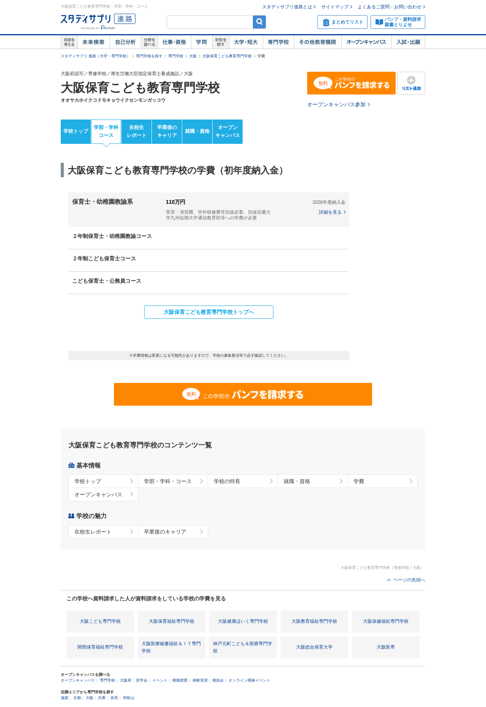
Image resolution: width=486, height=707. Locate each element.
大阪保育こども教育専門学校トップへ (209, 312)
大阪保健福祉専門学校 (386, 621)
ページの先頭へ (409, 580)
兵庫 (102, 698)
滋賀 (64, 698)
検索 (259, 21)
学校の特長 (227, 481)
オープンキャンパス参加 (336, 104)
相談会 (218, 680)
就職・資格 (197, 131)
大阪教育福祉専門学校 (314, 621)
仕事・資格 (174, 42)
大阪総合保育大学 (314, 647)
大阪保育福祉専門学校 (171, 621)
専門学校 (278, 42)
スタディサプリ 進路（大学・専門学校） (95, 56)
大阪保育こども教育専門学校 (227, 56)
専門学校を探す (149, 56)
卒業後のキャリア (167, 131)
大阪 (193, 56)
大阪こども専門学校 (100, 621)
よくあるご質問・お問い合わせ (389, 6)
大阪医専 (386, 647)
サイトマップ (335, 6)
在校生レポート (137, 131)
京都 (77, 698)
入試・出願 (408, 42)
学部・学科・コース (168, 481)
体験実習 (200, 680)
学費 (358, 481)
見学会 (141, 680)
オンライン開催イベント (249, 680)
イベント (159, 680)
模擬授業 (180, 680)
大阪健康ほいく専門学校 (243, 621)
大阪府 (125, 680)
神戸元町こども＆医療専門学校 (242, 647)
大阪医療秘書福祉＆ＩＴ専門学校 (171, 647)
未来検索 (93, 42)
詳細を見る (330, 212)
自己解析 (125, 42)
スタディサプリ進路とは (287, 6)
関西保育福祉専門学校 (100, 647)
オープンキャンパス (366, 42)
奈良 (114, 698)
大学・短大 (246, 42)
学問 (201, 42)
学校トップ (75, 131)
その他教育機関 (317, 42)
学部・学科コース (106, 131)
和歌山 (128, 698)
